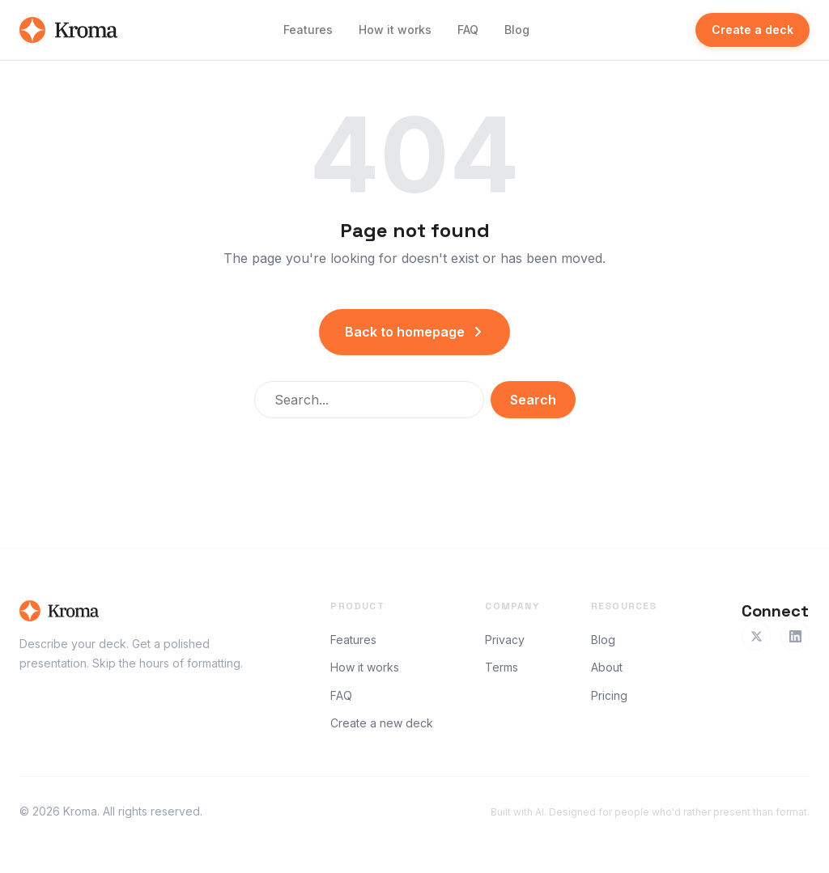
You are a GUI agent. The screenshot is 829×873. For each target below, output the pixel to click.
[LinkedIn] (795, 636)
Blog (516, 29)
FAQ (467, 29)
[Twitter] (756, 636)
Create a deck (752, 29)
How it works (395, 29)
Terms (501, 667)
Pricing (609, 695)
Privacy (505, 639)
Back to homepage (414, 332)
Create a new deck (381, 723)
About (607, 667)
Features (308, 29)
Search (533, 400)
